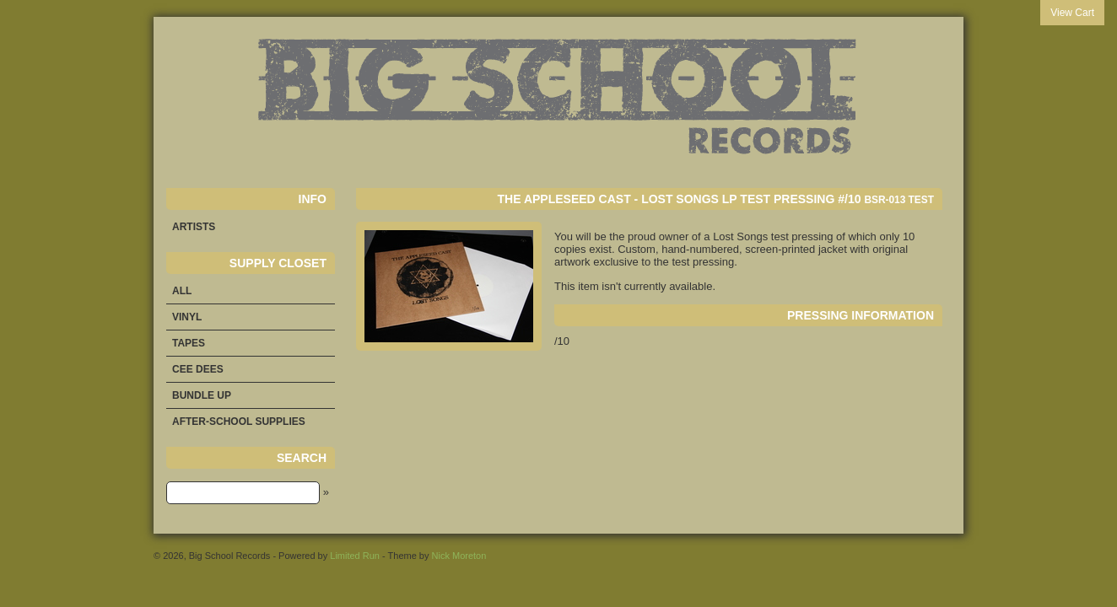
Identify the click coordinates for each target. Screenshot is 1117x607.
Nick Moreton (459, 556)
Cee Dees (198, 369)
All (182, 291)
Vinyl (187, 317)
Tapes (188, 343)
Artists (193, 227)
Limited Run (355, 556)
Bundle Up (201, 395)
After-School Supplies (238, 421)
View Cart (1072, 13)
